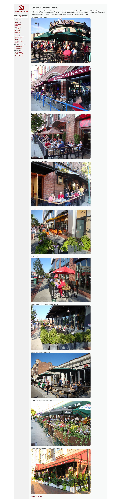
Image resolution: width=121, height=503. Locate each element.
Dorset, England (19, 53)
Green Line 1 (18, 46)
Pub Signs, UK (19, 55)
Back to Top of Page (36, 496)
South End (17, 30)
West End (17, 34)
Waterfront (17, 32)
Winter (16, 39)
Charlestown (18, 24)
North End (17, 29)
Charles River (18, 37)
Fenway (17, 25)
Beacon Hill (18, 22)
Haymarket (18, 27)
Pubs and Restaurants (21, 17)
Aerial (16, 42)
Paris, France (18, 52)
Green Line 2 (18, 48)
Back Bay (17, 20)
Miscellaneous (18, 41)
